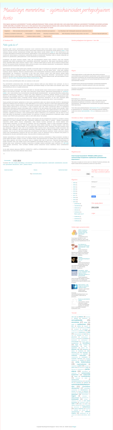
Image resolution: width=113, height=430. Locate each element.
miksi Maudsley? (84, 352)
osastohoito (73, 365)
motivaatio (85, 354)
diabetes (86, 326)
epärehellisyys (85, 329)
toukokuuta (77, 218)
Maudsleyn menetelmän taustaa (51, 33)
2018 (74, 193)
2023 (74, 184)
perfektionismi (80, 369)
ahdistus (81, 316)
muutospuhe (85, 357)
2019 (74, 191)
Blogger (74, 426)
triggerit (73, 396)
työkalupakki (75, 399)
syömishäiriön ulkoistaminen (12, 164)
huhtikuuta (77, 220)
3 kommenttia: (7, 160)
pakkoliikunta (81, 367)
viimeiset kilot (85, 410)
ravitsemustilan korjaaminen (41, 162)
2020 (74, 189)
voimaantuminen (75, 411)
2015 (74, 199)
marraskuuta (77, 205)
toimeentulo (73, 392)
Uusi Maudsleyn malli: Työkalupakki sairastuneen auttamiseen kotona (74, 31)
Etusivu (35, 170)
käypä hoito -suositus (81, 344)
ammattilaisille (76, 320)
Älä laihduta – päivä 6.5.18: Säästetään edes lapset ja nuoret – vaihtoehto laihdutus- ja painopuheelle (84, 273)
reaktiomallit (51, 162)
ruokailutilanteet (58, 162)
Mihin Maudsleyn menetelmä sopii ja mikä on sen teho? (75, 33)
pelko (87, 367)
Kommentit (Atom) (37, 173)
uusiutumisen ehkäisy (84, 402)
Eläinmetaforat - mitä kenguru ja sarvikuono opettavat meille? (83, 286)
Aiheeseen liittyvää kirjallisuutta (99, 33)
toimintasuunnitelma (83, 393)
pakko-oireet (74, 367)
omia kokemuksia (29, 162)
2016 (74, 197)
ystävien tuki (73, 414)
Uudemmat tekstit (8, 170)
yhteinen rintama (28, 164)
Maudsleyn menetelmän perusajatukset (45, 31)
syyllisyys (86, 382)
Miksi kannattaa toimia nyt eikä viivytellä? (23, 31)
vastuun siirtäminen (79, 408)
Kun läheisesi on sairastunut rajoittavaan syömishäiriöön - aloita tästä (83, 246)
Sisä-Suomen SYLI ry (95, 108)
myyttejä (82, 360)
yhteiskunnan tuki (84, 413)
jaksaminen (74, 337)
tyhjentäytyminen (85, 397)
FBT (86, 330)
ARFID (72, 324)
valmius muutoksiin (86, 405)
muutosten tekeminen (76, 358)
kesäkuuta (77, 216)
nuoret (88, 360)
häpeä (84, 334)
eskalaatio (81, 330)
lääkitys (73, 350)
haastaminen (82, 332)
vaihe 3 (86, 403)
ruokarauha (78, 378)
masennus (80, 351)
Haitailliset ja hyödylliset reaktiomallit (13, 33)
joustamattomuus (84, 337)
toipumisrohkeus (85, 394)
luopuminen (74, 347)
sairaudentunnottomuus (77, 381)
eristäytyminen (74, 330)
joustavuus (73, 338)
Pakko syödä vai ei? (10, 45)
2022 (74, 187)
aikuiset (76, 318)
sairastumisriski (75, 379)
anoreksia (75, 322)
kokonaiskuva (84, 340)
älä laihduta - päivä (86, 414)
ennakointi (76, 329)
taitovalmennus (84, 390)
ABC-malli (65, 143)
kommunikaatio (75, 341)
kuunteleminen (75, 343)
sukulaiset (78, 382)
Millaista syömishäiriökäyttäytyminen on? (84, 259)
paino (80, 366)
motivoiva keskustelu (78, 355)
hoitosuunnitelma (78, 334)
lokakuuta (76, 207)
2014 (74, 201)
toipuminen (74, 394)
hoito (88, 332)
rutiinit (86, 378)
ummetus (86, 399)
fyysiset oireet (74, 332)
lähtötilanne (85, 349)
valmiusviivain (76, 407)
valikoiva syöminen (75, 405)
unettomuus (73, 400)
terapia (79, 391)
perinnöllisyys (85, 371)
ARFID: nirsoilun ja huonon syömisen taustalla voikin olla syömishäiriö (82, 232)
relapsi (75, 376)
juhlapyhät (79, 338)
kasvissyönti (74, 340)
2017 (74, 195)
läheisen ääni (84, 347)
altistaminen (84, 318)
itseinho (86, 335)
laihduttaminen (75, 346)
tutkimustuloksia (75, 397)
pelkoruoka (73, 369)
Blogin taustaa (47, 36)
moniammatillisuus (75, 353)
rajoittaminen (73, 373)
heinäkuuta (77, 212)
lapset (85, 346)
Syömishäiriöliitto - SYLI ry (88, 111)
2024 (74, 182)
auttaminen (81, 324)
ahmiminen (88, 316)
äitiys (79, 414)
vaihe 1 (63, 50)
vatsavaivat (88, 408)
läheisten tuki (75, 349)
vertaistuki (76, 410)
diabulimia (73, 327)
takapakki (73, 391)
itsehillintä (79, 335)
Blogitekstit (7, 31)
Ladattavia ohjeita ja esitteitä (34, 36)
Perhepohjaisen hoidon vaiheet (32, 33)
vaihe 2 (53, 52)
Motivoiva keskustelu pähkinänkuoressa (14, 36)
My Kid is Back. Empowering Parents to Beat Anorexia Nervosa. (24, 77)
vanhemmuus (86, 407)
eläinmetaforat (81, 327)
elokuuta (76, 210)
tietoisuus (86, 391)
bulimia (79, 326)
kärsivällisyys (21, 162)
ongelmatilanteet (81, 364)
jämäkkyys (85, 338)
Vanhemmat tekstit (62, 170)
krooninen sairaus (84, 341)
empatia (16, 162)
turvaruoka (85, 396)
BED (72, 326)
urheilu (79, 400)
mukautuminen (74, 357)
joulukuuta (77, 203)
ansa (85, 322)
